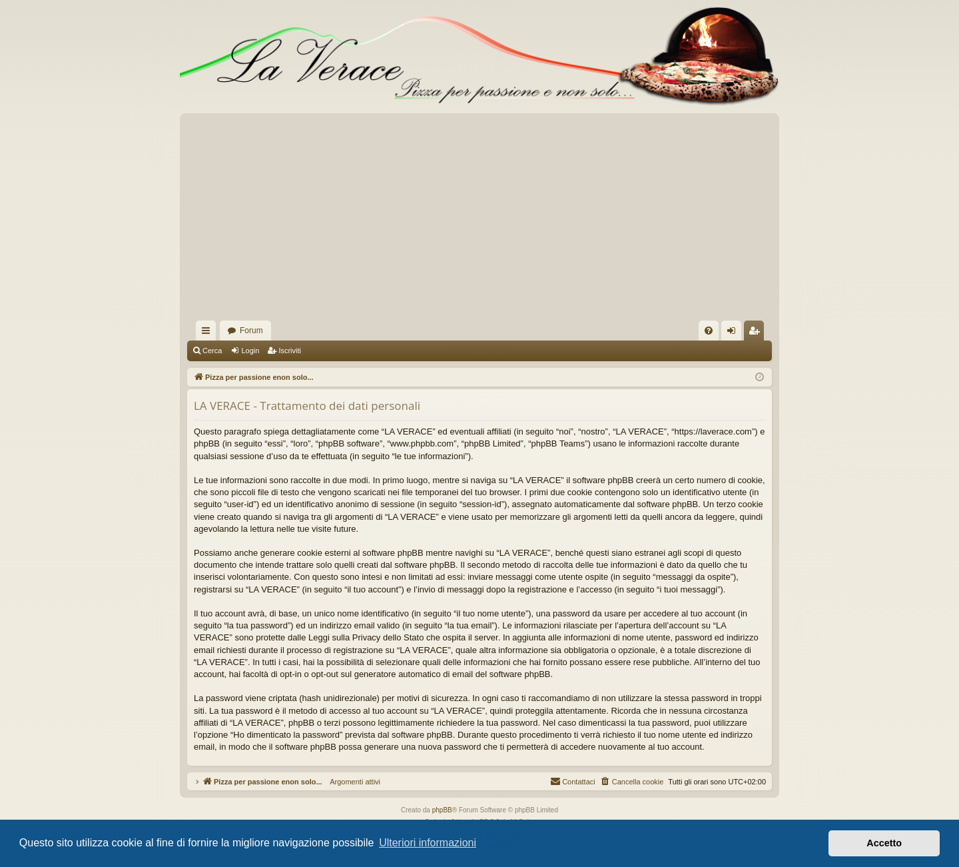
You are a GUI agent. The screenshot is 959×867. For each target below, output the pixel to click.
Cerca (212, 351)
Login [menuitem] (734, 333)
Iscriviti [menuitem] (757, 333)
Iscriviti (289, 351)
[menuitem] (709, 331)
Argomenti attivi (351, 782)
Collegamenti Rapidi (208, 333)
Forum (251, 330)
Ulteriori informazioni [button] (427, 842)
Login (250, 351)
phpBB (442, 810)
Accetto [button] (884, 843)
